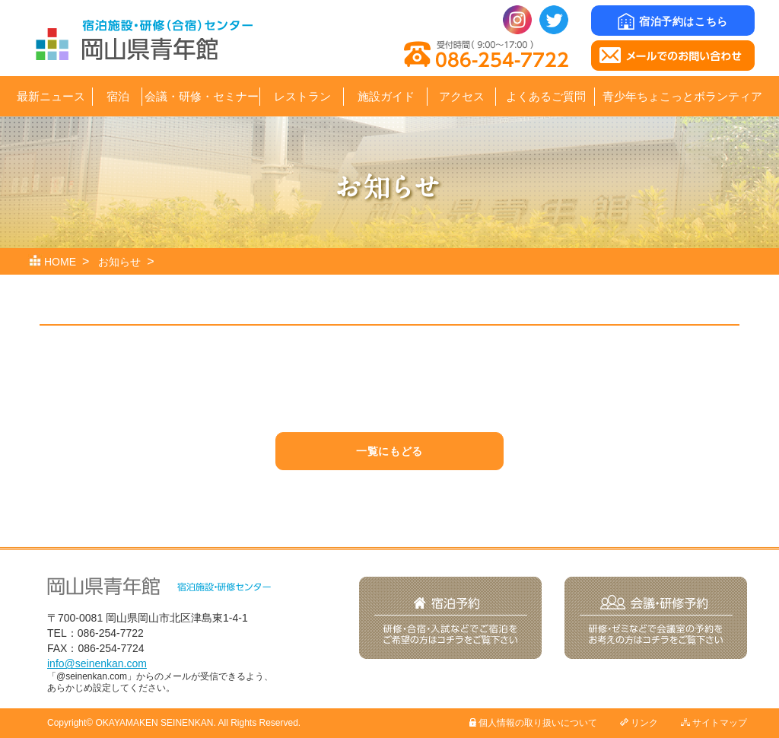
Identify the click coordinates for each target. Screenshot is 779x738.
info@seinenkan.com (97, 663)
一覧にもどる (389, 451)
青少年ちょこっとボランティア (682, 96)
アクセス (462, 96)
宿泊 (118, 96)
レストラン (302, 96)
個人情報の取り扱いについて (533, 722)
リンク (639, 722)
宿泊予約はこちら (672, 21)
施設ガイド (386, 96)
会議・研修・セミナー (202, 96)
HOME (60, 262)
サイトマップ (714, 722)
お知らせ (119, 262)
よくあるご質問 (546, 96)
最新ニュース (51, 96)
